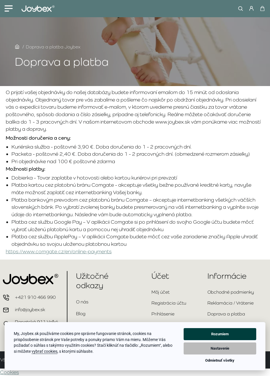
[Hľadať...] (239, 8)
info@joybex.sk (30, 309)
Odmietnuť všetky (219, 360)
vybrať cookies (44, 351)
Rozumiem (220, 334)
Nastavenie (220, 348)
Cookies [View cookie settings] (9, 372)
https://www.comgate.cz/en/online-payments (59, 251)
